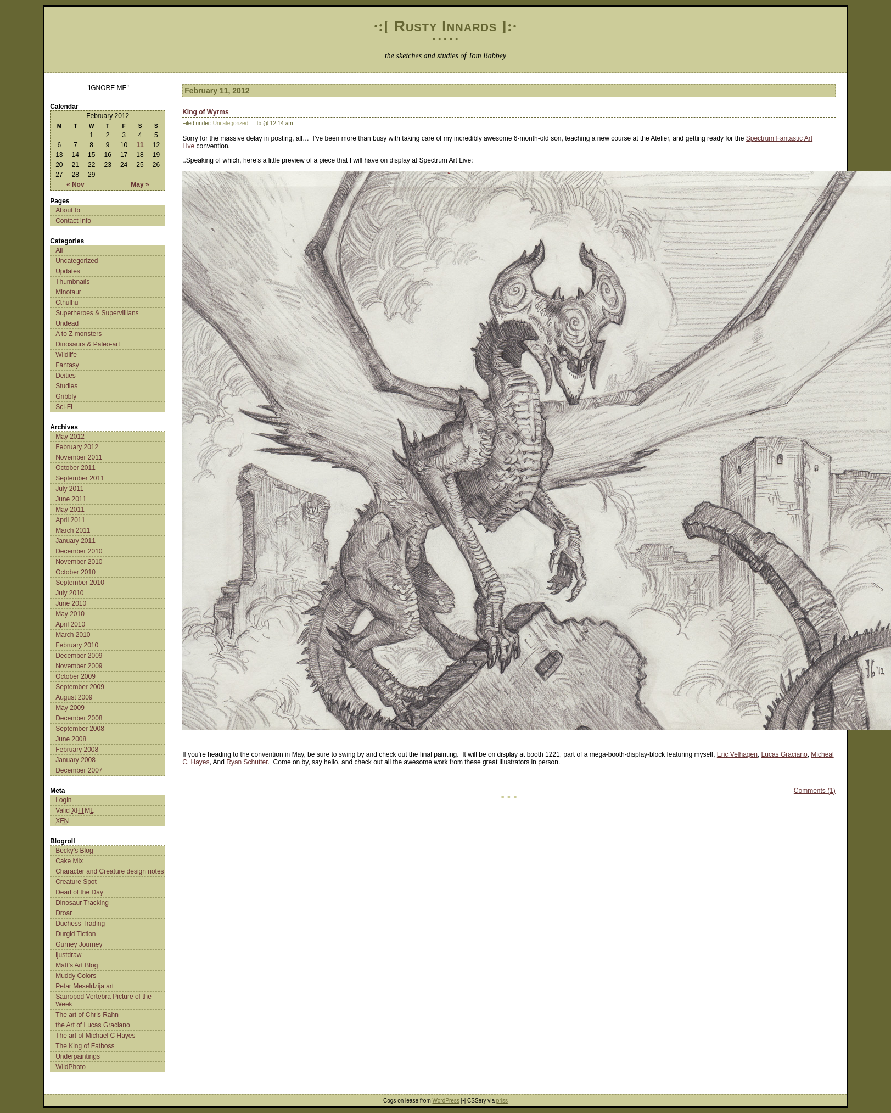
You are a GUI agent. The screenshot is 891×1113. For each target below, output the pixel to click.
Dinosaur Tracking (82, 903)
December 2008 (78, 718)
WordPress (446, 1101)
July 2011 (69, 489)
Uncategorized (76, 261)
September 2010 (79, 582)
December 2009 (78, 655)
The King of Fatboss (84, 1046)
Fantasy (67, 365)
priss (502, 1101)
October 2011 (75, 468)
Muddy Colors (75, 976)
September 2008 (79, 728)
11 (139, 145)
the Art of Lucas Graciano (92, 1025)
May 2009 (70, 708)
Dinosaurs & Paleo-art (87, 344)
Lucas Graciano (784, 754)
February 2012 (76, 447)
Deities (65, 375)
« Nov (75, 184)
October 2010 (75, 572)
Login (63, 800)
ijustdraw (68, 955)
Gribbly (65, 396)
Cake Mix (69, 861)
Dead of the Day (79, 892)
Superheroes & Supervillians (96, 313)
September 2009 (79, 687)
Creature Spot (76, 882)
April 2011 (70, 520)
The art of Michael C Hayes (95, 1035)
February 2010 (76, 645)
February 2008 (76, 749)
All (59, 250)
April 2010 (70, 624)
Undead (67, 323)
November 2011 (78, 457)
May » (140, 184)
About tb (67, 210)
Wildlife (66, 355)
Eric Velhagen (737, 754)
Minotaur (68, 292)
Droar (63, 913)
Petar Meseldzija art (84, 986)
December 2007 (78, 770)
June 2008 (70, 739)
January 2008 (75, 760)
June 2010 (70, 603)
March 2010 (72, 635)
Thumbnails (72, 282)
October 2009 (75, 676)
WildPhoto (70, 1067)
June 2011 (70, 499)
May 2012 (70, 436)
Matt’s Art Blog (76, 965)
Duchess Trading (80, 923)
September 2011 (79, 478)
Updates (67, 271)
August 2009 (73, 697)
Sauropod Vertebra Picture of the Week (103, 1000)
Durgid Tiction (75, 934)
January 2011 (75, 541)
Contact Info (73, 221)
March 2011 (72, 530)
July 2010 (69, 593)
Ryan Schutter (246, 762)
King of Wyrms (205, 112)
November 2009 (78, 666)
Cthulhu (66, 302)
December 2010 (78, 551)
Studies (66, 386)
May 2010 (70, 614)
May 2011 (70, 509)
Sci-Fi (63, 407)
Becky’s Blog (74, 850)
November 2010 (78, 562)
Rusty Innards (445, 26)
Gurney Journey (78, 944)
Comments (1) (815, 791)
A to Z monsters (78, 334)
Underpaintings (77, 1056)
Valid (74, 810)
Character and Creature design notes (109, 871)
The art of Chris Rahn (87, 1015)
